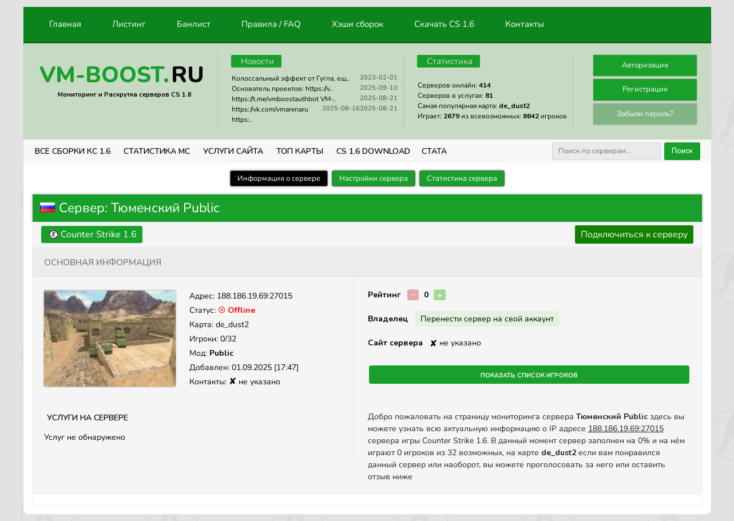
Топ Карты (299, 151)
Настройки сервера (373, 178)
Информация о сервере (278, 178)
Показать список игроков (529, 374)
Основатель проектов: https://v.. (282, 88)
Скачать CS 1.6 (444, 24)
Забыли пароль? (645, 114)
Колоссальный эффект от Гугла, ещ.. (291, 78)
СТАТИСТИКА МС (157, 151)
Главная (65, 24)
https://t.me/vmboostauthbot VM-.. (284, 99)
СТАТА (434, 151)
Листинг (129, 24)
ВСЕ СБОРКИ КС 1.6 (72, 151)
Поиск (682, 151)
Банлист (194, 24)
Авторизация (645, 65)
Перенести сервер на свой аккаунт (487, 318)
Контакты (524, 24)
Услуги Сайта (233, 151)
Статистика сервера (462, 178)
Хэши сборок (357, 24)
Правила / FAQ (271, 24)
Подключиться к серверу (634, 234)
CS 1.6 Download (373, 151)
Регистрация (645, 89)
